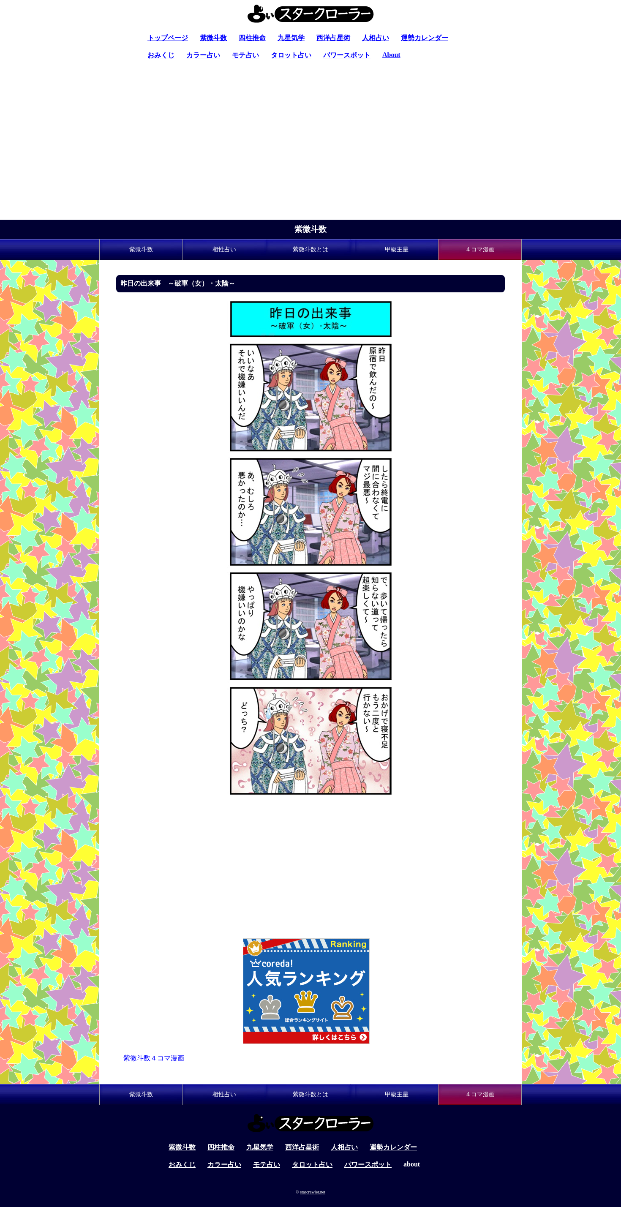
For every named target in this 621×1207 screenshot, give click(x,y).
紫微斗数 (213, 37)
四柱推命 (252, 37)
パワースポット (346, 55)
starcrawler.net (312, 1192)
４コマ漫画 (480, 249)
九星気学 (291, 37)
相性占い (224, 249)
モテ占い (245, 55)
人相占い (375, 37)
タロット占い (291, 55)
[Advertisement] (310, 156)
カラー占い (203, 55)
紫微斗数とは (310, 249)
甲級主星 (397, 249)
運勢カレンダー (424, 37)
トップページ (167, 37)
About (391, 54)
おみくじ (160, 55)
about (411, 1164)
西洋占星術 (333, 37)
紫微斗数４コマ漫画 (153, 1058)
